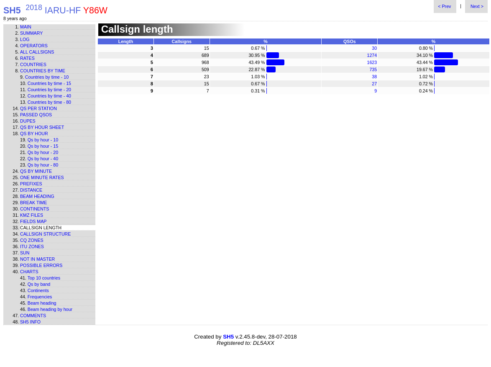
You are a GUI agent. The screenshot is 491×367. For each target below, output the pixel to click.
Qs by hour (34, 133)
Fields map (33, 221)
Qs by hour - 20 (43, 152)
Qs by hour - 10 (43, 139)
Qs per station (38, 108)
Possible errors (41, 265)
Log (25, 39)
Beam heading (37, 196)
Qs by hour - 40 (43, 158)
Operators (34, 45)
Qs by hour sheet (42, 127)
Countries (33, 64)
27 (374, 83)
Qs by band (39, 284)
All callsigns (37, 51)
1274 (372, 55)
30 (374, 48)
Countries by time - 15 (49, 83)
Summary (31, 33)
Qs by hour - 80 (43, 164)
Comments (33, 315)
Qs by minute (36, 171)
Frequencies (40, 296)
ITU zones (32, 246)
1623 (372, 62)
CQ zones (31, 240)
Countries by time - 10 (47, 77)
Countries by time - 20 (49, 89)
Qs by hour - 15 (43, 146)
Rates (27, 58)
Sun (25, 252)
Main (25, 26)
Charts (29, 271)
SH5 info (30, 321)
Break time (33, 202)
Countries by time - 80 (49, 102)
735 (373, 69)
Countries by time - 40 (49, 95)
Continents (34, 208)
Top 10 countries (44, 277)
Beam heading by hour (50, 309)
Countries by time (42, 70)
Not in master (37, 259)
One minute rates (42, 177)
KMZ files (31, 215)
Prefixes (31, 183)
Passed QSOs (36, 114)
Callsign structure (45, 233)
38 (374, 76)
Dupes (28, 120)
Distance (31, 189)
